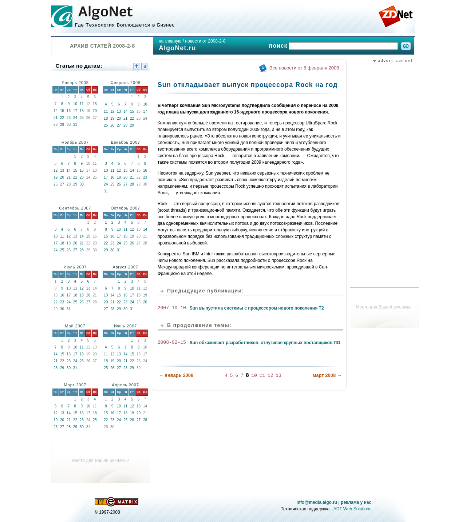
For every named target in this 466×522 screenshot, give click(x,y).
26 (112, 125)
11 (82, 104)
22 (62, 118)
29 (62, 125)
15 (62, 111)
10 (75, 104)
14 (56, 111)
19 (112, 118)
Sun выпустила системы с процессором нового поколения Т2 (257, 308)
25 (82, 118)
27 (119, 125)
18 (82, 111)
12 (112, 111)
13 (95, 104)
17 (75, 111)
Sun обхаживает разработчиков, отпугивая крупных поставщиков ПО (265, 342)
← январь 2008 (176, 375)
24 (75, 118)
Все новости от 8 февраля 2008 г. (306, 68)
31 (75, 125)
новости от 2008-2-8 (205, 41)
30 (69, 125)
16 (69, 111)
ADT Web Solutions (352, 508)
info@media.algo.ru (316, 502)
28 (56, 125)
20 (95, 111)
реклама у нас (356, 502)
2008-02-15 (172, 342)
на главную (170, 41)
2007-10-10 (172, 308)
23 (69, 118)
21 (56, 118)
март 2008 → (327, 375)
